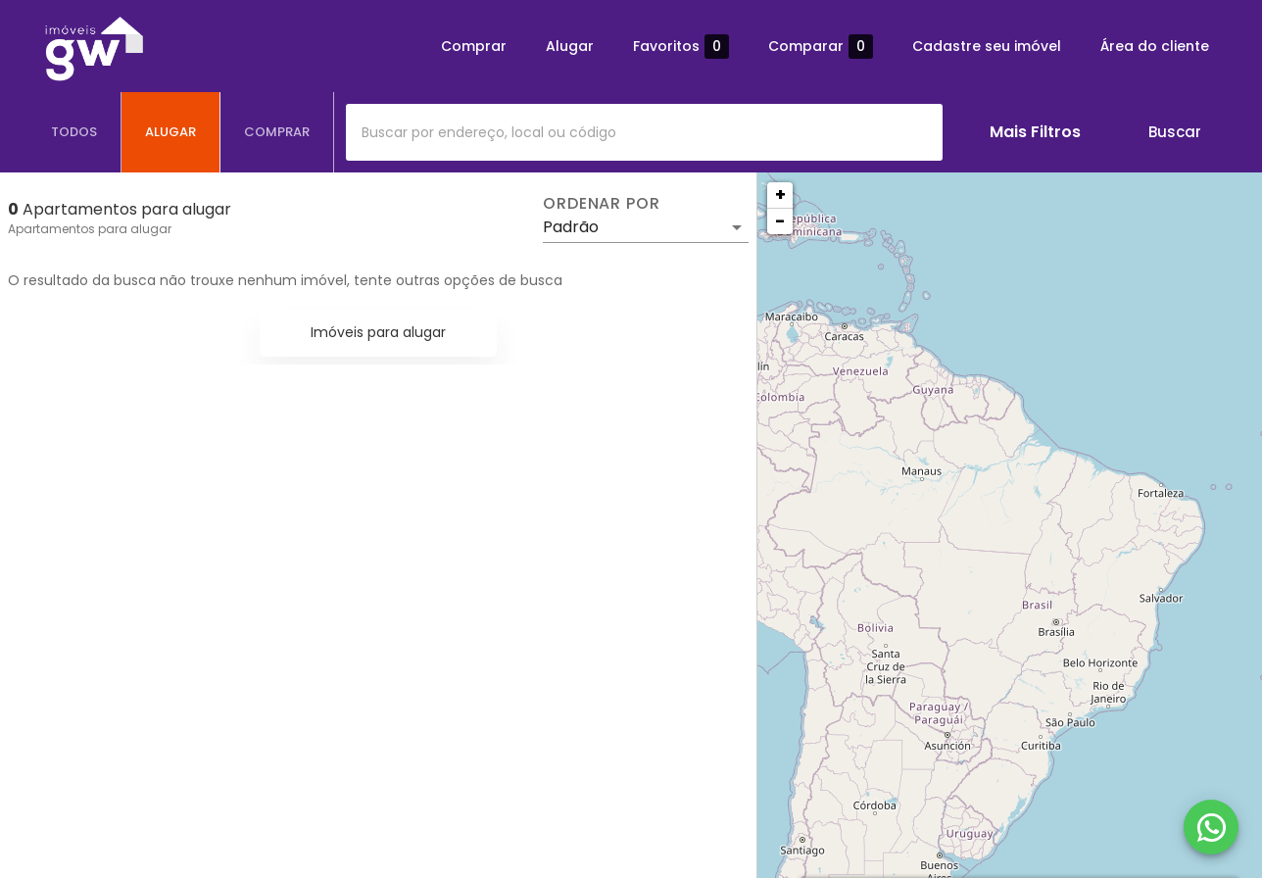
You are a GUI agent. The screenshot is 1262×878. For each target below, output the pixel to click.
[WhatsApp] (1211, 827)
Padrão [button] (571, 227)
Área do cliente (1154, 46)
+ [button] (780, 194)
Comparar (820, 46)
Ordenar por (601, 204)
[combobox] (644, 132)
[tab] (74, 132)
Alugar (570, 46)
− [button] (780, 221)
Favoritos (681, 46)
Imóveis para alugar (378, 332)
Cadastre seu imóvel (986, 46)
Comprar (474, 46)
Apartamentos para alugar (89, 228)
